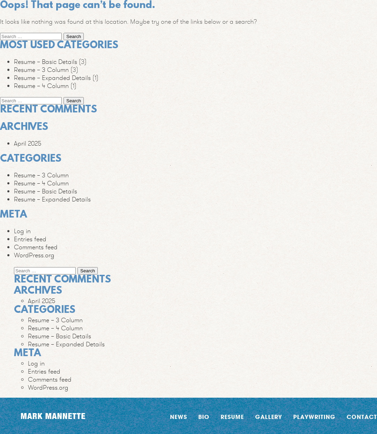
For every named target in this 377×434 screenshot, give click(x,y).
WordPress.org (34, 255)
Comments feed (36, 247)
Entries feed (30, 239)
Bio (203, 416)
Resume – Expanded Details (52, 78)
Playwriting (314, 416)
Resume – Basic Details (45, 62)
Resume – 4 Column (41, 86)
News (178, 416)
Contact (362, 416)
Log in (22, 231)
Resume (232, 416)
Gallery (268, 416)
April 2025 (27, 143)
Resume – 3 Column (41, 70)
